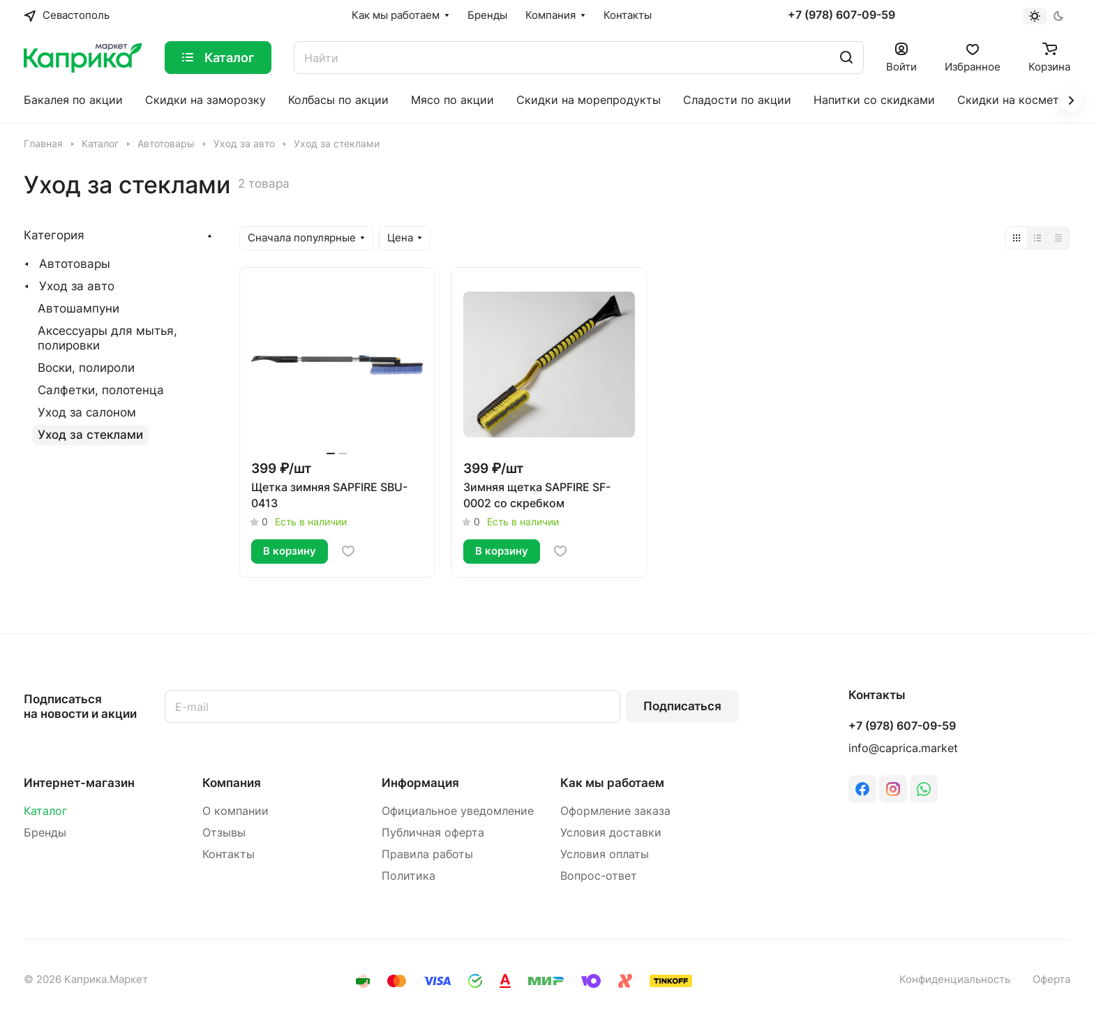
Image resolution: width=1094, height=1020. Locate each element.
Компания (231, 783)
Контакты (228, 854)
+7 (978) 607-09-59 (841, 15)
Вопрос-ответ (598, 876)
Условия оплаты (604, 854)
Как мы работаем (612, 783)
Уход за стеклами (90, 435)
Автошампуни (78, 308)
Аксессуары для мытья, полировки (107, 338)
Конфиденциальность (954, 979)
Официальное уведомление (458, 811)
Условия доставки (610, 832)
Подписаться (682, 706)
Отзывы (224, 832)
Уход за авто (76, 286)
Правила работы (427, 854)
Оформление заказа (615, 811)
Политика (408, 876)
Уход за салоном (87, 412)
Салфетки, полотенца (101, 390)
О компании (235, 811)
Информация (420, 783)
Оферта (1051, 979)
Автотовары (74, 264)
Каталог (45, 811)
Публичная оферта (433, 832)
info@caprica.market (903, 748)
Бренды (45, 832)
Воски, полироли (86, 368)
